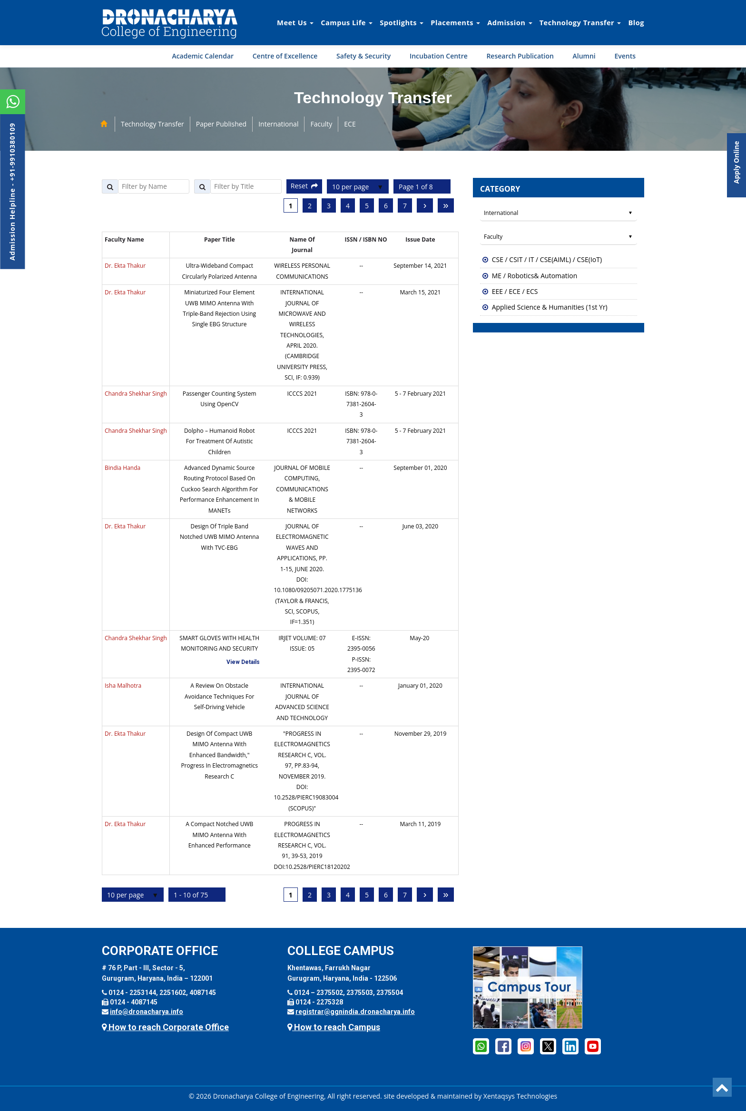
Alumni (584, 55)
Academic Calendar (203, 55)
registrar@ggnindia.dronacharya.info (355, 1011)
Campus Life (347, 22)
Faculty (321, 123)
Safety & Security (363, 55)
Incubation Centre (439, 55)
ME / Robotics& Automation (535, 275)
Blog (636, 22)
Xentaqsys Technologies (520, 1096)
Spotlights (401, 22)
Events (625, 55)
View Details (243, 662)
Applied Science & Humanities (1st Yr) (550, 307)
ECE (349, 123)
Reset (304, 185)
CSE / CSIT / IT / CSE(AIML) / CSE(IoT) (547, 259)
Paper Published (221, 123)
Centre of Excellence (285, 55)
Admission (509, 22)
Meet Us (295, 22)
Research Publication (520, 55)
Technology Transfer (580, 22)
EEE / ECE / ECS (515, 291)
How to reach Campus (333, 1027)
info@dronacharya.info (146, 1011)
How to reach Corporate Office (165, 1027)
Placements (455, 22)
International (278, 123)
